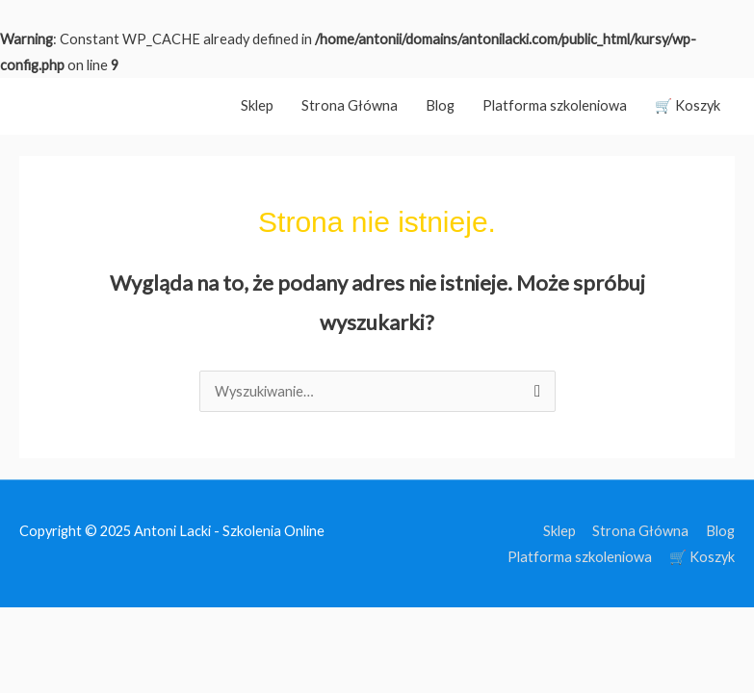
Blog (440, 105)
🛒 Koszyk (687, 105)
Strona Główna (349, 105)
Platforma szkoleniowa (554, 105)
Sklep (257, 105)
